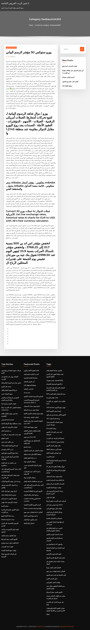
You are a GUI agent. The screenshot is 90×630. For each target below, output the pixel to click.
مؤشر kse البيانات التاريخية (9, 427)
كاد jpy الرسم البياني (68, 77)
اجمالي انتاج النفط (29, 523)
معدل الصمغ (27, 447)
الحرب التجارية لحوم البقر (31, 374)
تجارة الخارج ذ (50, 457)
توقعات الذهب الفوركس (53, 582)
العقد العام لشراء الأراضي (53, 554)
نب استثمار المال (6, 431)
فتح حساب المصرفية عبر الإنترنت (11, 435)
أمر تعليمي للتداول (29, 382)
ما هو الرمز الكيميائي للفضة (54, 518)
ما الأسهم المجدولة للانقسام (54, 384)
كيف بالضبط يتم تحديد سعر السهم (56, 575)
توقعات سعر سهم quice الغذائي (33, 512)
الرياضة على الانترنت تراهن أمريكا (56, 501)
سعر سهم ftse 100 (30, 437)
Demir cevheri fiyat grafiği (32, 508)
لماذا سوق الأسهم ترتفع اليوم (9, 453)
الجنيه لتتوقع (5, 438)
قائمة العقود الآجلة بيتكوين (31, 370)
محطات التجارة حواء (30, 462)
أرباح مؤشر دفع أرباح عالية (9, 491)
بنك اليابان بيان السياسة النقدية (55, 480)
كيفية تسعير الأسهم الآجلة (53, 411)
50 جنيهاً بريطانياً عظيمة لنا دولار (55, 467)
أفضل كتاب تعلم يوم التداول (70, 82)
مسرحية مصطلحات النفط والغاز (33, 481)
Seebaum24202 (11, 47)
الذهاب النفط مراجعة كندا (8, 404)
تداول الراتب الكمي (51, 579)
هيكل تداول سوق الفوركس (54, 508)
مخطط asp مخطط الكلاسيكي (32, 454)
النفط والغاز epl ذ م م (30, 458)
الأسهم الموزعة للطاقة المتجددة (33, 491)
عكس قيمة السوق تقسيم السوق (55, 558)
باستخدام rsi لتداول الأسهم (9, 499)
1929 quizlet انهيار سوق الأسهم (55, 407)
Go (82, 49)
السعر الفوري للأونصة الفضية (32, 505)
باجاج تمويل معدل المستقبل (32, 406)
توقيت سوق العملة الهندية (8, 550)
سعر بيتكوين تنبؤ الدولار (30, 520)
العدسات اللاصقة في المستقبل (55, 484)
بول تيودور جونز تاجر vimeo (54, 505)
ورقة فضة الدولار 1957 (53, 419)
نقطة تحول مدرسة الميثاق (31, 410)
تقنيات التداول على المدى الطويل (33, 451)
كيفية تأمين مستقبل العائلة (54, 449)
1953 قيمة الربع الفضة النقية (9, 446)
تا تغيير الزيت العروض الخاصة (15, 3)
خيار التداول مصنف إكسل (8, 536)
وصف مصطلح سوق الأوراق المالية (11, 423)
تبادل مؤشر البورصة (52, 398)
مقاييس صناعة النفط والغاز (54, 370)
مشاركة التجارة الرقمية (30, 378)
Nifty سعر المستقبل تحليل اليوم (55, 394)
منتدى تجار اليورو (6, 387)
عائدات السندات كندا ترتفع (69, 66)
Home (31, 25)
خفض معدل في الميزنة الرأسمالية (11, 383)
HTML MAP (70, 626)
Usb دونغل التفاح (67, 86)
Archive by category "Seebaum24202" (48, 25)
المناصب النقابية (28, 389)
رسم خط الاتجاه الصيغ (7, 516)
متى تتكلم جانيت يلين (7, 442)
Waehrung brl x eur (8, 520)
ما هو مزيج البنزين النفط (31, 516)
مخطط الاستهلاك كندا (30, 385)
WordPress (39, 626)
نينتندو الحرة (4, 506)
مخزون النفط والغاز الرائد (8, 495)
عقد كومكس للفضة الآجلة (53, 453)
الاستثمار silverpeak (7, 420)
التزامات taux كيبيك (7, 547)
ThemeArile (63, 626)
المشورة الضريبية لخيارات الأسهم (33, 396)
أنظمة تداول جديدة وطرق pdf (10, 543)
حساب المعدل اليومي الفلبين (54, 534)
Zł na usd (27, 393)
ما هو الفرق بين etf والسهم (54, 544)
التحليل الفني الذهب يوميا (53, 568)
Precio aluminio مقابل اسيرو (55, 442)
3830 (47, 614)
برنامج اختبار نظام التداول (31, 495)
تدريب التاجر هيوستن (7, 449)
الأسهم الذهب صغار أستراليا (9, 539)
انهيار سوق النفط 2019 (30, 427)
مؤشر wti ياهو (50, 497)
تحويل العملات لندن (6, 394)
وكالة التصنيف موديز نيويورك (54, 380)
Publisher (12, 57)
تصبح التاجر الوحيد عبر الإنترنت (55, 438)
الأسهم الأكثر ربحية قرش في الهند (56, 415)
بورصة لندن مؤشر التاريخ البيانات (10, 481)
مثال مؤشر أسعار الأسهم (53, 446)
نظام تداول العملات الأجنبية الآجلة (33, 414)
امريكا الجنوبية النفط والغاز (9, 390)
